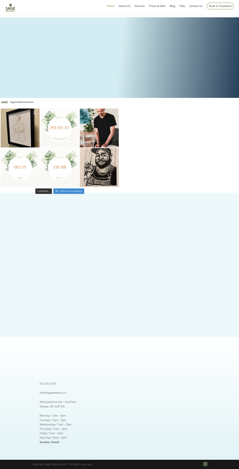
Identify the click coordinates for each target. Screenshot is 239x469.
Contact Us (195, 6)
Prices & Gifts (157, 6)
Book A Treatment (220, 6)
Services (140, 6)
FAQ (182, 6)
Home (111, 6)
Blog (172, 6)
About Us (124, 6)
